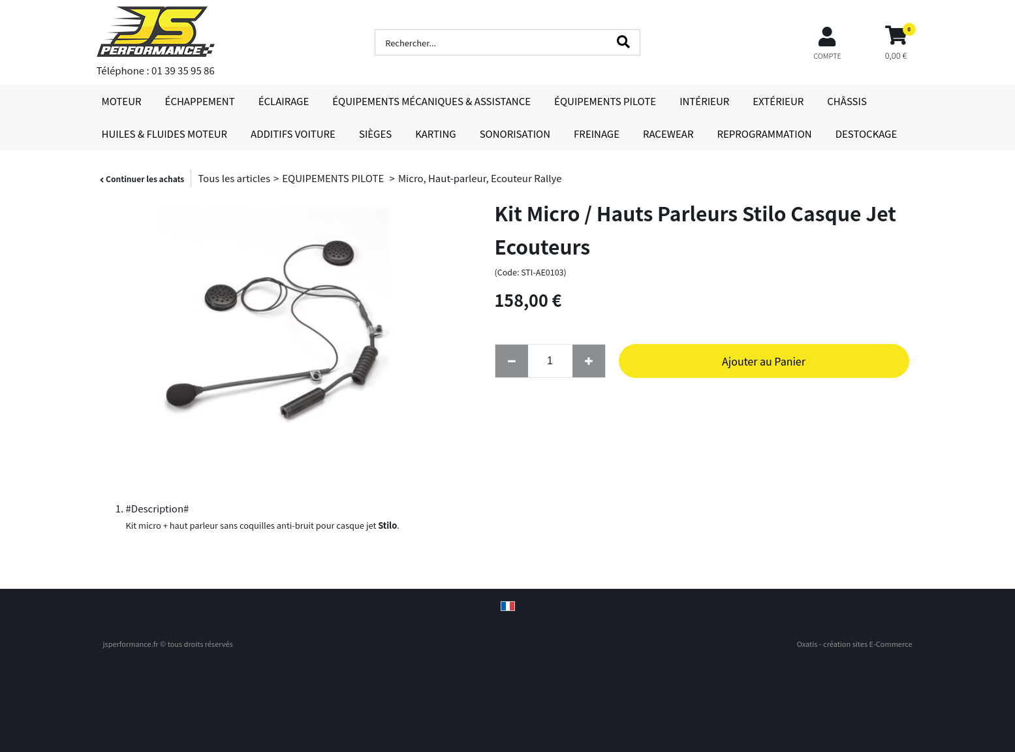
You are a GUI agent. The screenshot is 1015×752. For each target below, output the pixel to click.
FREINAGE (596, 133)
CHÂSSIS (847, 101)
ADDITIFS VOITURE (293, 133)
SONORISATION (515, 133)
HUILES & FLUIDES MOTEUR (165, 133)
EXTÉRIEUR (778, 101)
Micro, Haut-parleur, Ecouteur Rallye (480, 178)
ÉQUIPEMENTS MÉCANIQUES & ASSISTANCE (431, 101)
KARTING (435, 133)
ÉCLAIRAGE (283, 101)
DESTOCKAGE (866, 133)
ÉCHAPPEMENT (200, 101)
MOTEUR (122, 101)
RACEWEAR (668, 133)
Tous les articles (234, 178)
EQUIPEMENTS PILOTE (334, 178)
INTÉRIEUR (704, 101)
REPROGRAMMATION (764, 133)
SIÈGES (375, 133)
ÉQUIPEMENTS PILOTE (605, 101)
